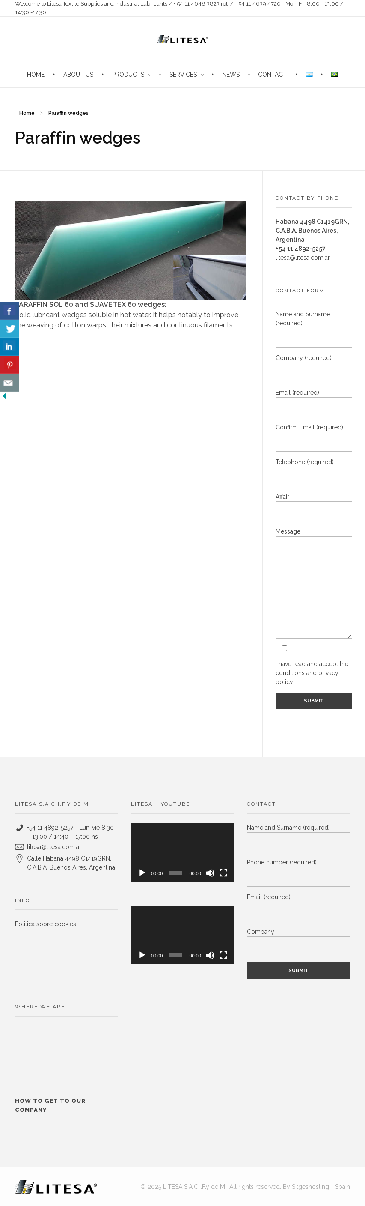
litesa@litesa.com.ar (303, 257)
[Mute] (210, 873)
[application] (182, 852)
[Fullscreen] (223, 873)
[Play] (142, 873)
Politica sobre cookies (45, 924)
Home (27, 113)
